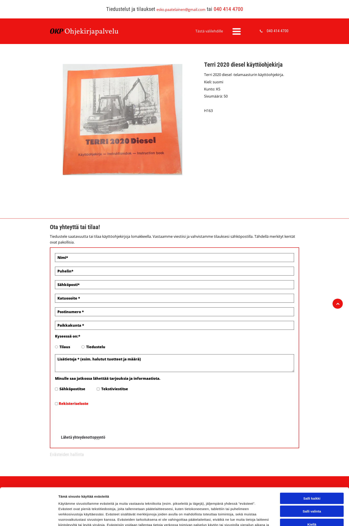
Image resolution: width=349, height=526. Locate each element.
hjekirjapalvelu (94, 32)
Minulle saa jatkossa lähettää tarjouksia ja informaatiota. (107, 378)
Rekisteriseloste (73, 403)
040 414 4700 (228, 9)
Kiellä (311, 518)
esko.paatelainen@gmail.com (180, 9)
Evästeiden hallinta (67, 454)
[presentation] (89, 419)
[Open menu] (236, 31)
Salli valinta (312, 505)
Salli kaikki (312, 492)
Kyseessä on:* (67, 336)
